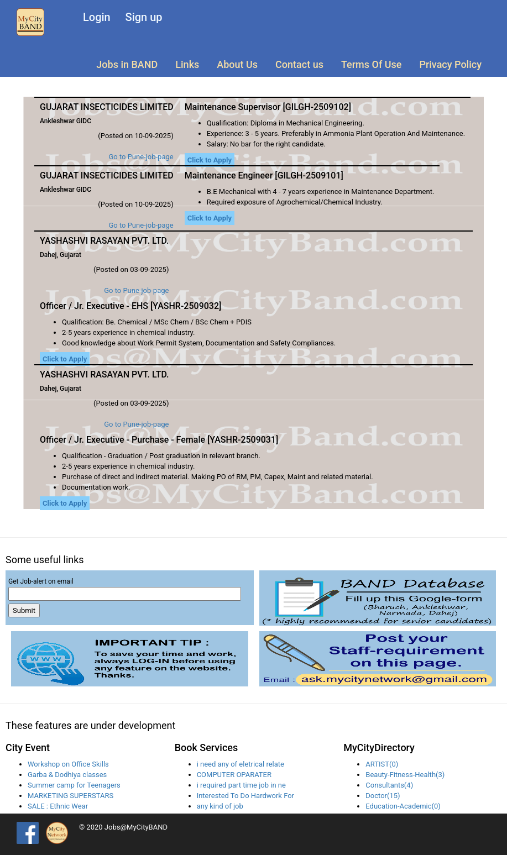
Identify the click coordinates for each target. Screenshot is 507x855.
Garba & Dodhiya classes (67, 774)
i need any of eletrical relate (240, 764)
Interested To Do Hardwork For (245, 795)
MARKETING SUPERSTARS (70, 795)
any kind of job (220, 806)
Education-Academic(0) (402, 806)
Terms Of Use (371, 64)
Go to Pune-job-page (140, 157)
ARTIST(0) (381, 764)
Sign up (144, 17)
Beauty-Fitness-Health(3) (405, 774)
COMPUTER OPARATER (234, 774)
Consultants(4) (389, 785)
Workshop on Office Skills (68, 764)
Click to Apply (209, 160)
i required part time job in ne (241, 785)
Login (97, 17)
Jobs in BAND (127, 64)
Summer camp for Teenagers (74, 785)
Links (187, 64)
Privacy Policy (450, 64)
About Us (237, 64)
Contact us (299, 64)
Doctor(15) (382, 795)
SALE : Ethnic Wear (58, 806)
